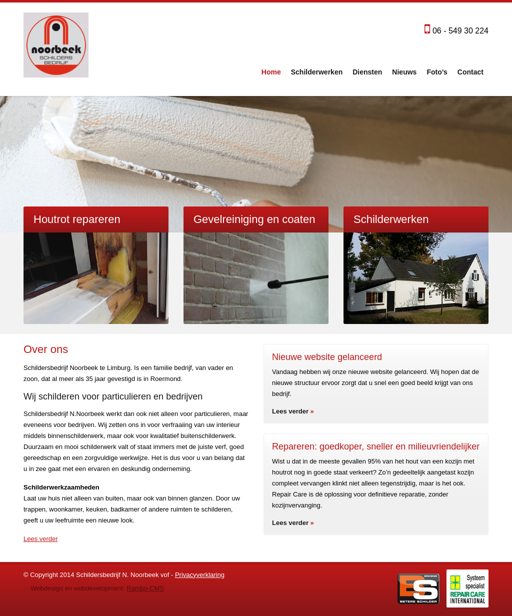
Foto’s (436, 72)
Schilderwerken (317, 72)
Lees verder (41, 538)
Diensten (367, 72)
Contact (471, 72)
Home (271, 72)
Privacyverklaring (199, 574)
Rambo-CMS (145, 588)
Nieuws (404, 72)
